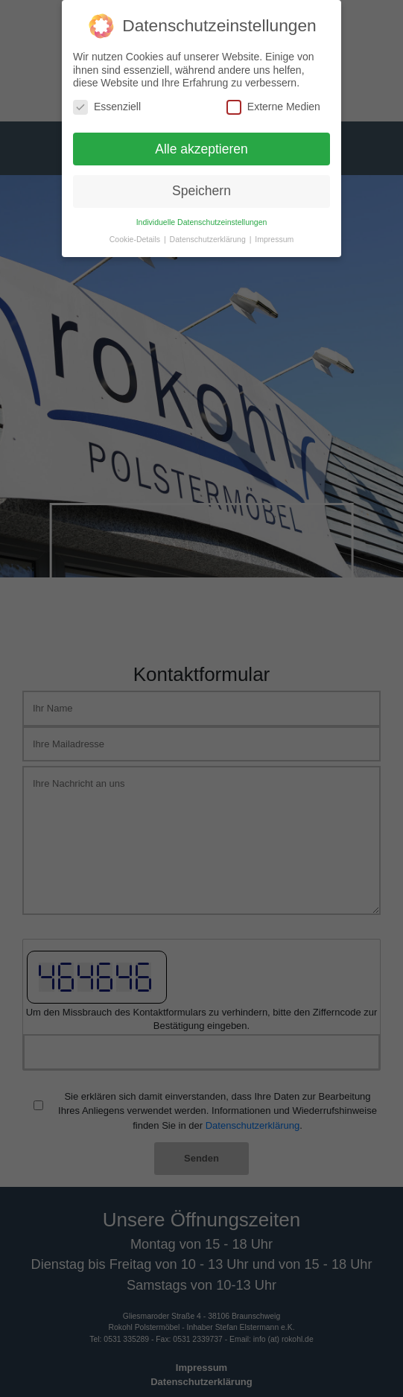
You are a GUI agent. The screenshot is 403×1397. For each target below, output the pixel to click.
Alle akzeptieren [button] (201, 149)
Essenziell (107, 107)
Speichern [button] (201, 190)
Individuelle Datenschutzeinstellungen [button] (201, 222)
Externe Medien (273, 107)
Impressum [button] (274, 239)
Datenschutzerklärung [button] (209, 239)
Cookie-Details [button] (136, 239)
